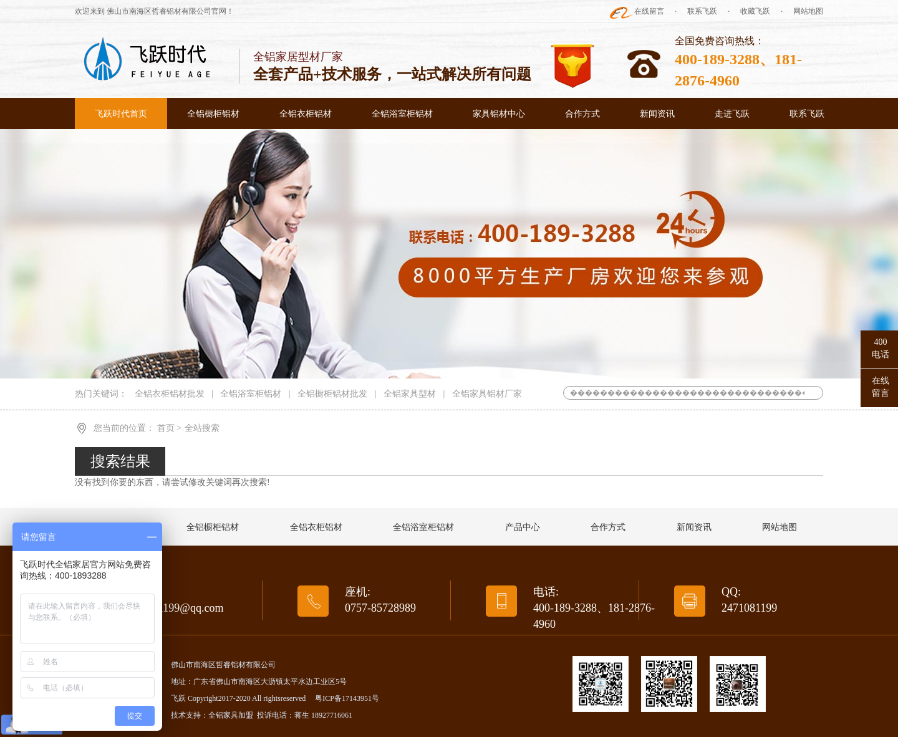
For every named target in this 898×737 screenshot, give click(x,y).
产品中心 (522, 527)
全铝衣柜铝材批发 (170, 393)
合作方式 (582, 113)
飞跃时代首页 (121, 113)
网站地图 (808, 11)
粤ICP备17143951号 (347, 698)
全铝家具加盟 (230, 715)
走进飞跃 (732, 113)
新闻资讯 (657, 113)
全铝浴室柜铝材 (402, 113)
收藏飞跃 (755, 11)
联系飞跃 (702, 11)
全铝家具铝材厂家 (487, 393)
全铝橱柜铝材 (213, 113)
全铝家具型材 (410, 393)
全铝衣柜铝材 (305, 113)
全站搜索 (202, 428)
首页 (167, 428)
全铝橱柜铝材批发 (332, 393)
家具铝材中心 (499, 113)
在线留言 (649, 11)
